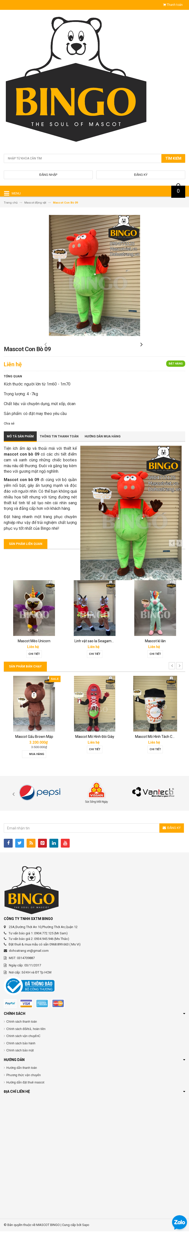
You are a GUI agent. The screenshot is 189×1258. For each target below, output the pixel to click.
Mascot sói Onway (31, 668)
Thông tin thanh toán (59, 463)
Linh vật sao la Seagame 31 (154, 668)
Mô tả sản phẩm (20, 463)
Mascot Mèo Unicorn (91, 668)
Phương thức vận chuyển (23, 1102)
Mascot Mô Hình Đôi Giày (152, 764)
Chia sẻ (9, 450)
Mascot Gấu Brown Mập (92, 764)
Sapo (85, 1252)
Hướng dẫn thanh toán (21, 1095)
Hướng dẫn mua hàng (103, 463)
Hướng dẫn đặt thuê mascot (25, 1109)
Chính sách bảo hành (20, 1070)
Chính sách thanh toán (21, 1048)
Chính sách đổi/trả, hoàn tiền (25, 1055)
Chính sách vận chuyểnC (23, 1063)
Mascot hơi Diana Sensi (31, 764)
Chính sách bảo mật (20, 1077)
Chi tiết (31, 681)
